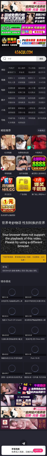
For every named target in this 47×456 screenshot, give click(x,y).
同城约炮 (11, 118)
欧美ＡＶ (31, 78)
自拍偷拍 (21, 78)
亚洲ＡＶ (11, 78)
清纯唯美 (21, 102)
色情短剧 (21, 122)
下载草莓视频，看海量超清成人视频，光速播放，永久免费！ (24, 259)
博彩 (3, 69)
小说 (3, 110)
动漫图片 (41, 98)
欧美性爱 (41, 88)
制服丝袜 (11, 92)
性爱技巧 (41, 112)
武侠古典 (41, 108)
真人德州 (21, 68)
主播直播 (31, 82)
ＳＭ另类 (41, 82)
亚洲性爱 (11, 88)
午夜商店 (21, 118)
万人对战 (31, 68)
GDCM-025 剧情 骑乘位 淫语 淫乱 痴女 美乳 (20, 270)
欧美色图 (31, 98)
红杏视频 (11, 122)
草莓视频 (31, 118)
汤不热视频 (42, 118)
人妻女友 (31, 108)
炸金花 (21, 72)
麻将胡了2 (12, 72)
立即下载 (37, 450)
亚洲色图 (21, 98)
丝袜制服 (21, 82)
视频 (3, 79)
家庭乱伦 (21, 108)
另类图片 (41, 102)
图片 (3, 100)
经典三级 (21, 92)
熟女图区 (31, 102)
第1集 (5, 267)
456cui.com (24, 52)
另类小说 (21, 112)
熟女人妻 (11, 82)
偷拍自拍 (21, 88)
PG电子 (12, 68)
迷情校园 (11, 112)
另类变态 (41, 92)
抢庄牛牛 (41, 72)
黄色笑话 (31, 112)
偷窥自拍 (11, 98)
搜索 (41, 58)
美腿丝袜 (11, 102)
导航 (3, 120)
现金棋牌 (31, 72)
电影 (3, 89)
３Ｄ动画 (41, 78)
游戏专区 (41, 68)
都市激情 (11, 108)
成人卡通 (31, 88)
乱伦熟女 (31, 92)
